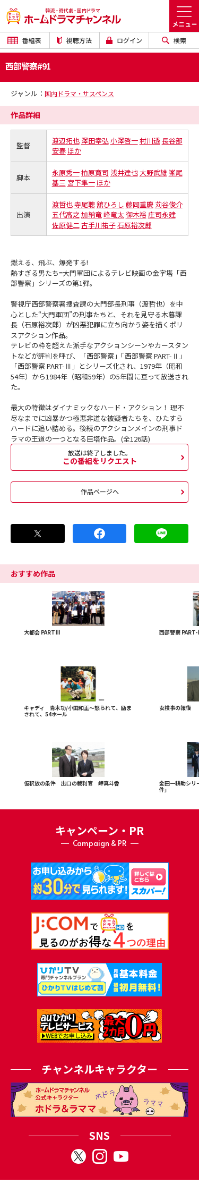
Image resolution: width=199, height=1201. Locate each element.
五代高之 (66, 214)
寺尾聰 (84, 204)
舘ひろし (110, 204)
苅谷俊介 (169, 204)
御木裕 (136, 214)
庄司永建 (162, 214)
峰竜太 (113, 214)
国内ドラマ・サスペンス (79, 93)
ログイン (124, 40)
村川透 (150, 141)
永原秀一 (66, 172)
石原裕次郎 (134, 225)
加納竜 (91, 214)
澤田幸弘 (95, 141)
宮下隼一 (81, 182)
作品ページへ (100, 491)
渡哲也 (62, 204)
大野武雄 (153, 172)
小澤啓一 (124, 141)
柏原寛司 (95, 172)
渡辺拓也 (66, 141)
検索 (174, 40)
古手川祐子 (98, 225)
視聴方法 (74, 40)
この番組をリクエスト (99, 457)
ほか (74, 151)
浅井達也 (124, 172)
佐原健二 (66, 225)
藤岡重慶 (139, 204)
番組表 (24, 40)
